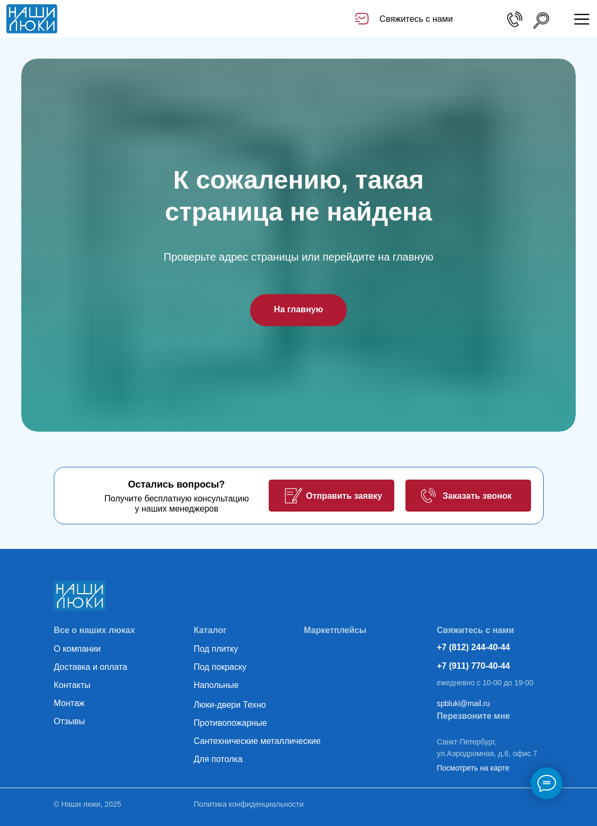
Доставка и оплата (90, 666)
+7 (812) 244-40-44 (473, 647)
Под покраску (220, 666)
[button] (293, 495)
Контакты (72, 685)
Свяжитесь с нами (416, 18)
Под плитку (216, 648)
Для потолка (218, 759)
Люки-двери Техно (230, 704)
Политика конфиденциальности (249, 804)
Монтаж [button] (69, 703)
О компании (77, 648)
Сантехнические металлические (257, 741)
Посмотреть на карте (473, 768)
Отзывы (69, 721)
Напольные (216, 685)
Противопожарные (230, 722)
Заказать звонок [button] (477, 495)
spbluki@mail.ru (463, 703)
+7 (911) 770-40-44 (473, 665)
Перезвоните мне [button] (473, 715)
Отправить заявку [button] (344, 495)
